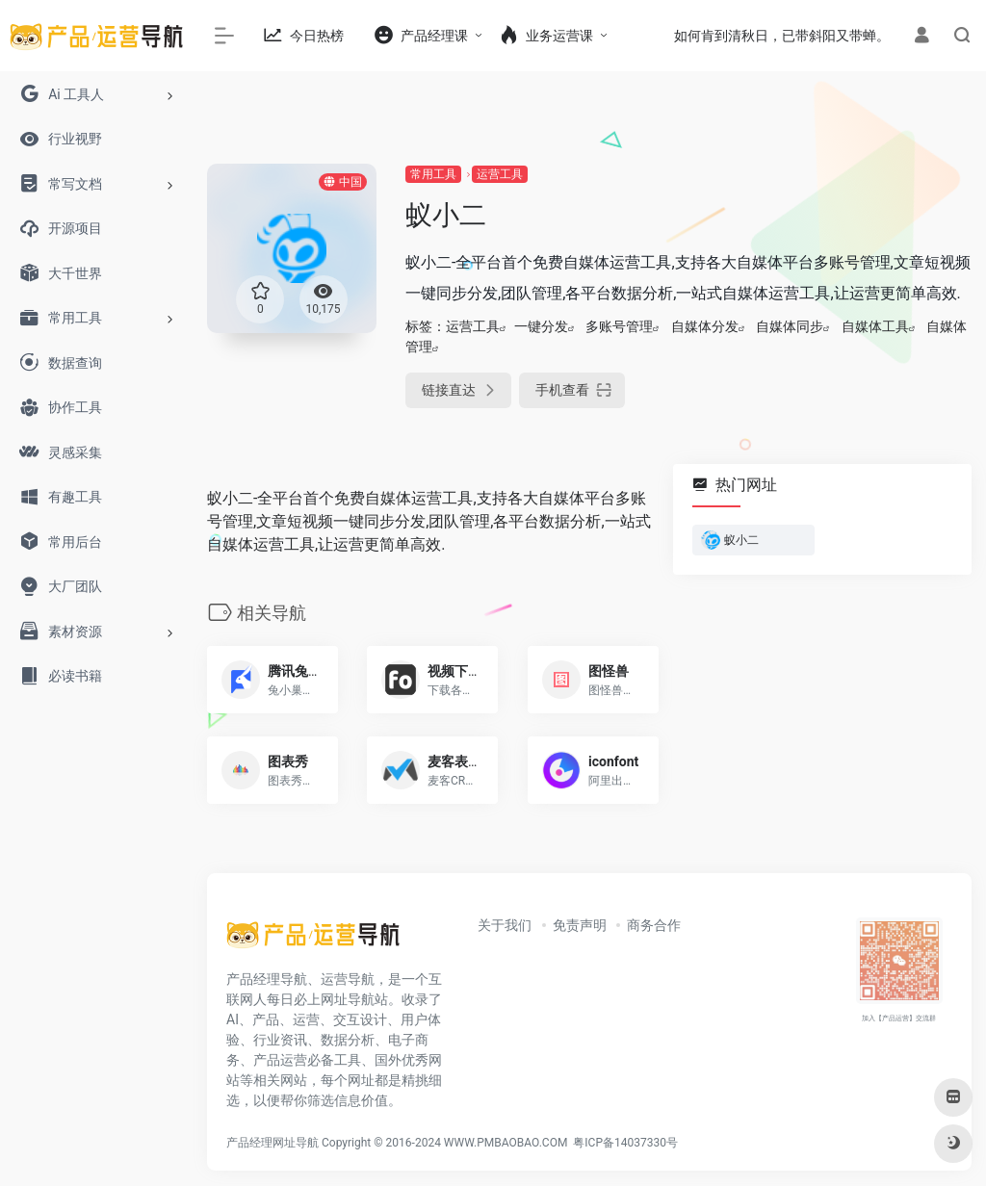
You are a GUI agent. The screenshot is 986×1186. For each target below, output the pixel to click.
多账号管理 (619, 326)
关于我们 (505, 925)
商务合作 (654, 925)
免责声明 (580, 925)
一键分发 (541, 326)
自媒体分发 (705, 326)
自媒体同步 (789, 326)
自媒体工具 (875, 326)
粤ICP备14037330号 (625, 1142)
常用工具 (433, 174)
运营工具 (500, 174)
